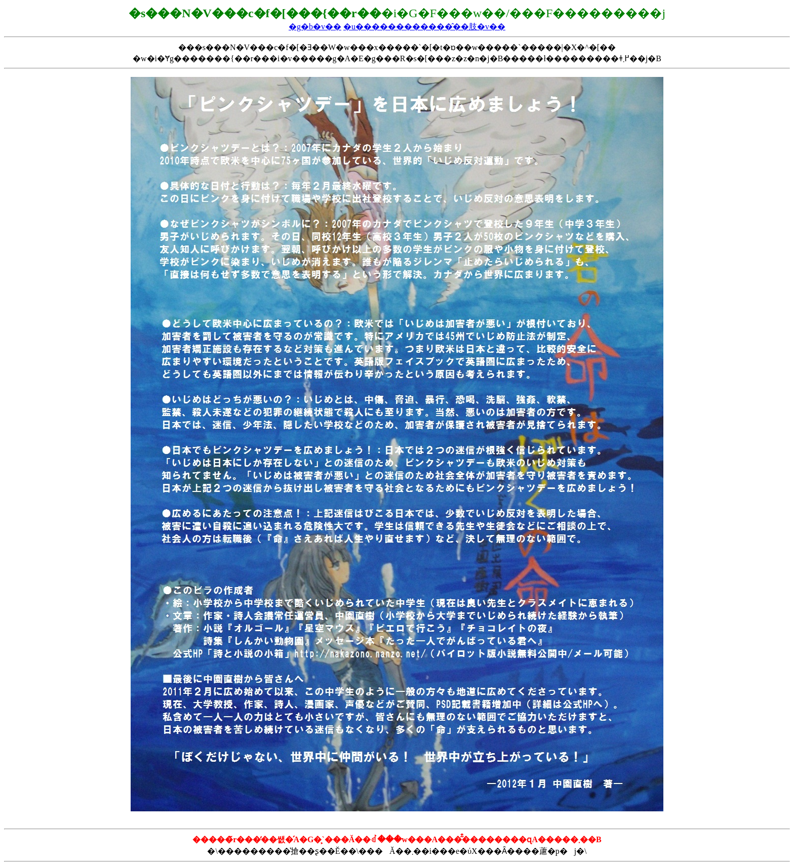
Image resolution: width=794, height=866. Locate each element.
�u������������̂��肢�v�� (424, 26)
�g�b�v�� (315, 26)
